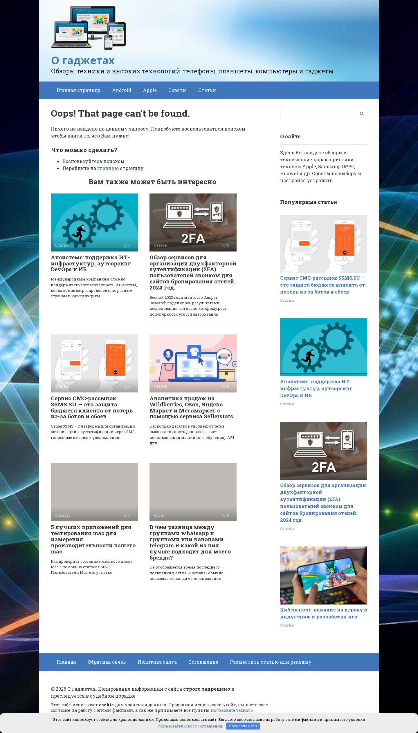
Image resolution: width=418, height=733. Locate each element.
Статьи (207, 90)
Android (121, 90)
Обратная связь (107, 662)
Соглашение (203, 662)
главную (108, 168)
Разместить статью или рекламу (270, 662)
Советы (177, 90)
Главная (66, 662)
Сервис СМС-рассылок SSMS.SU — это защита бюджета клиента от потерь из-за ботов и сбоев (92, 407)
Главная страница (78, 90)
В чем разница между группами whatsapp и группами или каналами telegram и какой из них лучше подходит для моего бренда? (190, 542)
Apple (150, 90)
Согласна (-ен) (243, 725)
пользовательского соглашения (190, 725)
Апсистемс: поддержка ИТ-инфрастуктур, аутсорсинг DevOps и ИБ (91, 263)
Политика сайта (157, 662)
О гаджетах (83, 60)
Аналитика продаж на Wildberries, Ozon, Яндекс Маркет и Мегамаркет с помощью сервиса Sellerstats (191, 407)
